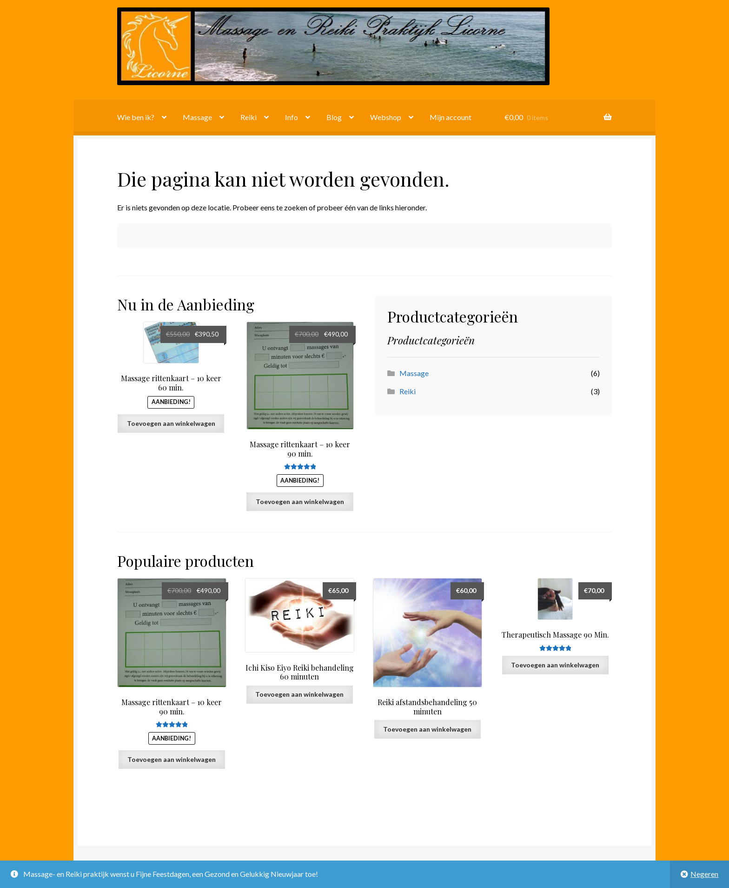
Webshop (385, 117)
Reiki (248, 117)
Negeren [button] (704, 873)
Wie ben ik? (135, 117)
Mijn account (450, 117)
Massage (197, 117)
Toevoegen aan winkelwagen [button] (171, 423)
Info (291, 117)
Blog (334, 117)
